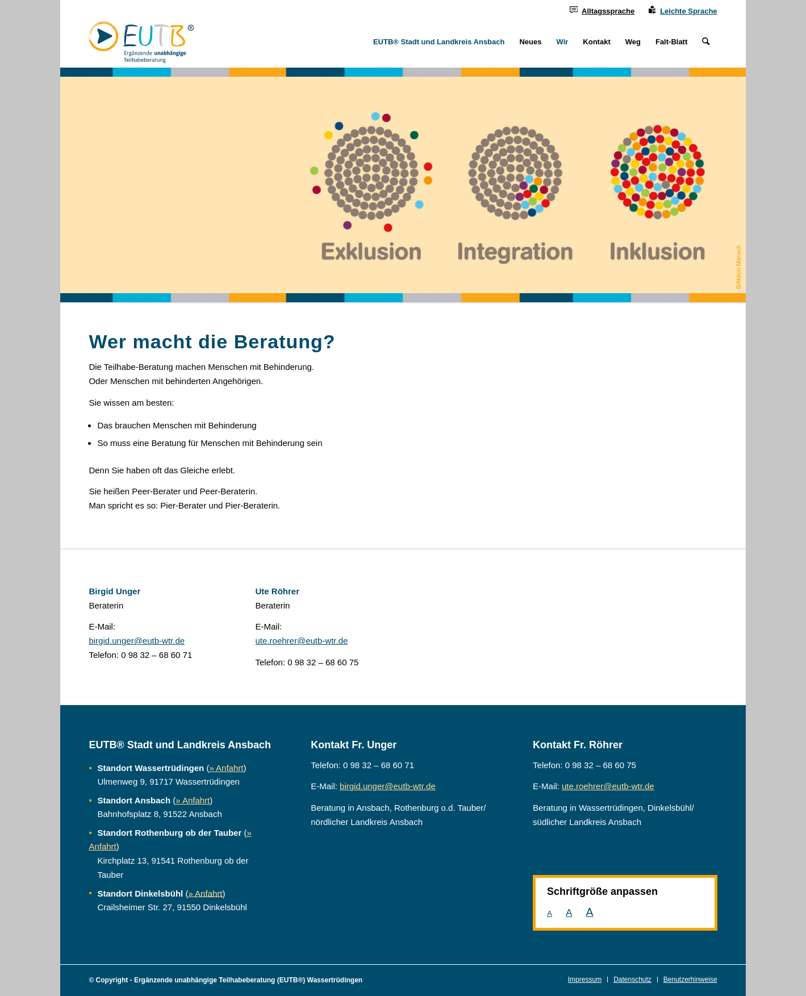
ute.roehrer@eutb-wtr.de (302, 640)
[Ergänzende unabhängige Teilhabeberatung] (141, 42)
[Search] (706, 42)
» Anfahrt (226, 768)
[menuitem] (601, 10)
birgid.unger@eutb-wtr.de (137, 640)
